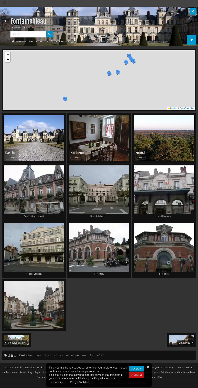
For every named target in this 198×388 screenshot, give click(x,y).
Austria (18, 367)
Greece (179, 367)
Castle (10, 152)
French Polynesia (153, 367)
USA (159, 377)
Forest (140, 152)
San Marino (43, 377)
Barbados (29, 367)
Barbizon (77, 152)
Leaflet (172, 108)
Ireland (14, 372)
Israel (23, 372)
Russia (154, 372)
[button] (129, 56)
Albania (9, 367)
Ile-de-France (61, 41)
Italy (30, 372)
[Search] (28, 34)
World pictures (24, 41)
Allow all (137, 368)
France (44, 41)
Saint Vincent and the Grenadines (178, 372)
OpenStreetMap (187, 108)
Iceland (189, 367)
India (6, 372)
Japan (38, 372)
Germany (169, 367)
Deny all (137, 375)
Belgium (41, 367)
